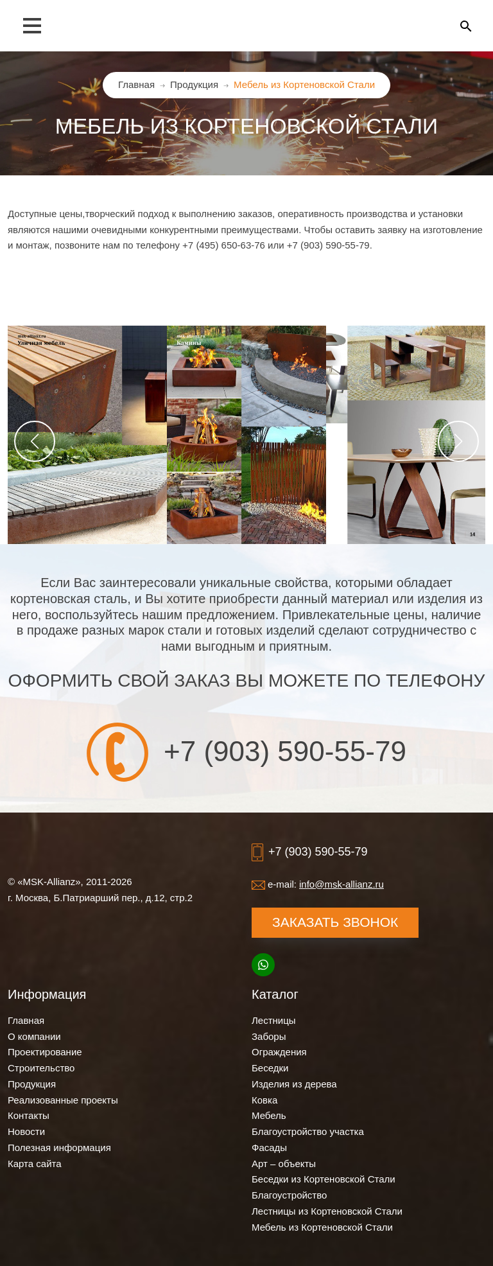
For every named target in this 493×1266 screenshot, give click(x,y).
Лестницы (274, 1020)
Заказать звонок (335, 922)
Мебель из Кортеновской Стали (322, 1227)
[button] (34, 441)
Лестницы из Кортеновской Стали (327, 1211)
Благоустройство (289, 1195)
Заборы (269, 1036)
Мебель (269, 1115)
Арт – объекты (284, 1163)
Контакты (28, 1115)
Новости (26, 1131)
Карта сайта (35, 1163)
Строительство (41, 1067)
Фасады (269, 1147)
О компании (34, 1036)
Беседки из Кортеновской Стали (323, 1179)
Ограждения (279, 1051)
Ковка (264, 1100)
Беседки (270, 1067)
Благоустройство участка (308, 1131)
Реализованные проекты (63, 1100)
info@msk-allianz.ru (341, 884)
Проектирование (45, 1051)
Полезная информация (59, 1147)
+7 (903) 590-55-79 (285, 752)
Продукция (32, 1083)
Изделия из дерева (294, 1083)
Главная (26, 1020)
